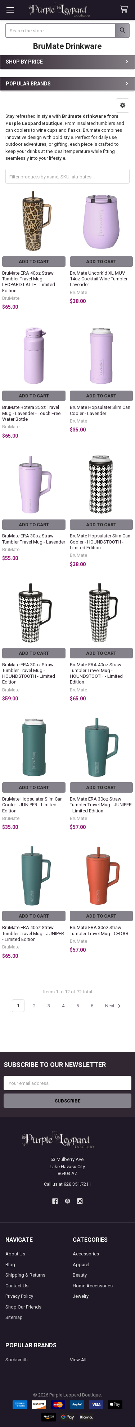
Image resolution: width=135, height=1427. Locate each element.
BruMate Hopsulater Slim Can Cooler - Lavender (100, 410)
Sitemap (14, 1317)
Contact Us (16, 1285)
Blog (10, 1264)
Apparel (81, 1264)
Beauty (80, 1275)
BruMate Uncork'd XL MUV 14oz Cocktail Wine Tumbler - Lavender (100, 279)
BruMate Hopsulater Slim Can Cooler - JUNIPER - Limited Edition (32, 804)
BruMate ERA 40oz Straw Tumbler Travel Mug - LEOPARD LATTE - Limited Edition (28, 281)
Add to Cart (34, 261)
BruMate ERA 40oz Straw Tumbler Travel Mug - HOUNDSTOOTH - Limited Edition (96, 673)
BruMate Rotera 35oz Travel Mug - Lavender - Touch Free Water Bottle (31, 413)
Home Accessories (93, 1285)
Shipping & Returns (25, 1275)
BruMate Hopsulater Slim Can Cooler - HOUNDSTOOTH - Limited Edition (100, 541)
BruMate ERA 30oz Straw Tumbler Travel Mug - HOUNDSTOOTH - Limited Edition (28, 673)
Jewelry (81, 1296)
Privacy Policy (19, 1296)
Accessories (86, 1253)
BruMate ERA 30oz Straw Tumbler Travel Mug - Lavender (33, 538)
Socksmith (16, 1359)
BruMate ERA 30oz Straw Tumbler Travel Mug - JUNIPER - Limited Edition (101, 804)
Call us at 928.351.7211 (67, 1184)
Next (114, 1005)
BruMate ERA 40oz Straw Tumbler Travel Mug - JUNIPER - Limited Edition (33, 933)
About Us (15, 1253)
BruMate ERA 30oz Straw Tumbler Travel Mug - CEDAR (99, 930)
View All (78, 1359)
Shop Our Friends (23, 1307)
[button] (122, 105)
